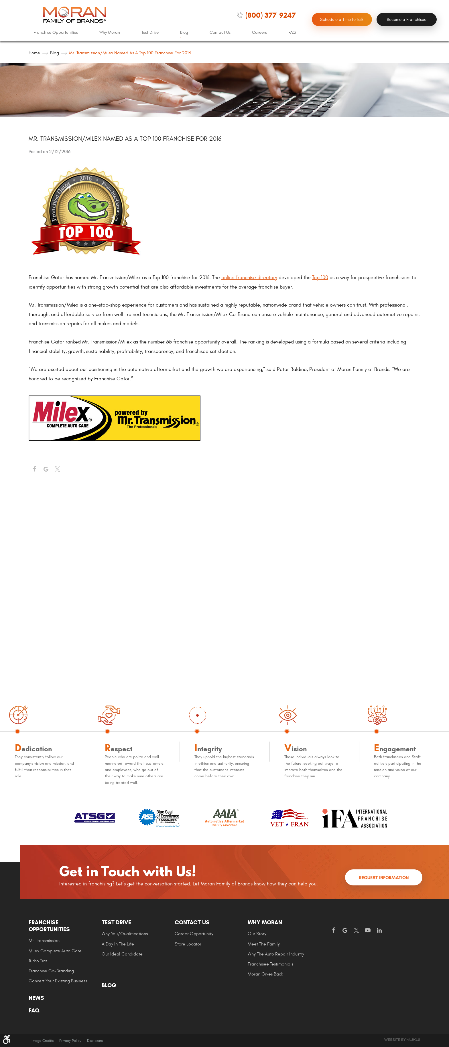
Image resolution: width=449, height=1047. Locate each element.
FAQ (292, 32)
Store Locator (188, 944)
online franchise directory (249, 278)
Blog (184, 32)
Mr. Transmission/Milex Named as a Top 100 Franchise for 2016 (130, 52)
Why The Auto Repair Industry (276, 954)
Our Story (257, 933)
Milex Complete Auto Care (55, 950)
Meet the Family (264, 944)
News (36, 998)
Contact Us (220, 32)
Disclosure (95, 1041)
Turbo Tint (38, 960)
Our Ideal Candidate (122, 954)
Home (34, 52)
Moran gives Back (265, 974)
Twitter (57, 469)
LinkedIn (379, 930)
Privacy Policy (70, 1041)
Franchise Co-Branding (51, 971)
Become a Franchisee (406, 19)
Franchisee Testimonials (270, 964)
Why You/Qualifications (125, 933)
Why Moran (109, 32)
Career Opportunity (194, 933)
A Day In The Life (118, 944)
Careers (259, 32)
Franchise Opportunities (56, 32)
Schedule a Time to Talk (341, 19)
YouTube (367, 930)
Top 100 (320, 278)
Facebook (34, 469)
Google (344, 930)
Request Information (384, 877)
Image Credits (42, 1041)
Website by (402, 1040)
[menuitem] (56, 32)
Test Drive (150, 32)
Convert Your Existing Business (58, 981)
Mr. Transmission (44, 940)
